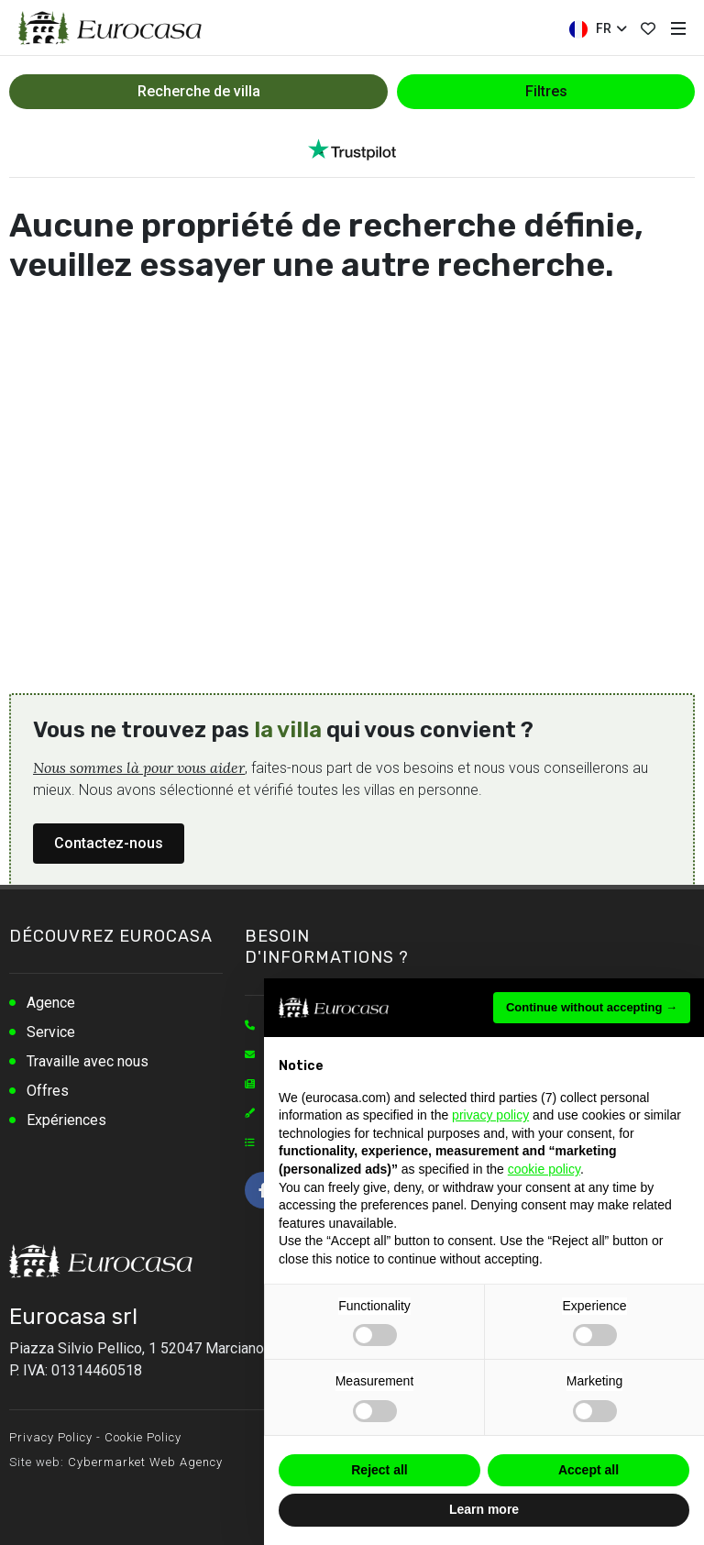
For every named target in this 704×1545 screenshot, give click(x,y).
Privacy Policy (51, 1437)
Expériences (66, 1120)
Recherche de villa (199, 91)
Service (51, 1032)
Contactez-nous (108, 843)
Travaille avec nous (87, 1061)
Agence (51, 1002)
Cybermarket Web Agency (145, 1462)
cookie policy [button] (544, 1169)
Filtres (546, 91)
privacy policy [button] (490, 1115)
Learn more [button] (484, 1509)
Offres (48, 1090)
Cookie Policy (143, 1437)
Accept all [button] (588, 1469)
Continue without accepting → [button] (591, 1007)
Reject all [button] (379, 1469)
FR (597, 29)
